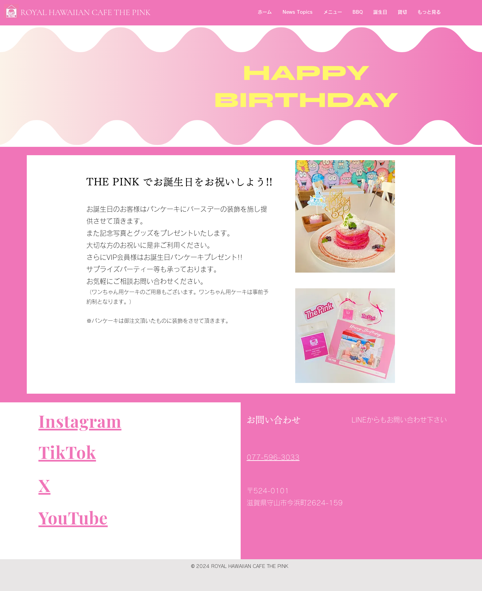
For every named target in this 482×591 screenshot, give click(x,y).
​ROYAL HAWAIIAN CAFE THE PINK (85, 12)
